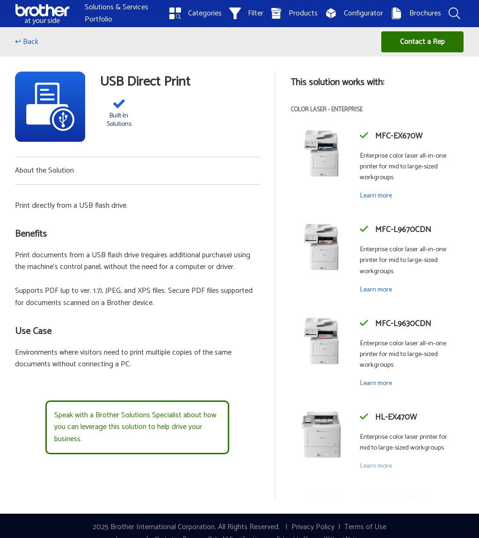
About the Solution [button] (44, 170)
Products (294, 13)
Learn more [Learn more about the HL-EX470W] (376, 466)
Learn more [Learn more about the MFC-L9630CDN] (376, 383)
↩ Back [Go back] (26, 42)
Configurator (354, 13)
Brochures (416, 13)
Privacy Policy (312, 527)
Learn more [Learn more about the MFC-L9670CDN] (376, 289)
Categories (195, 13)
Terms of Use (365, 527)
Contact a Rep (422, 42)
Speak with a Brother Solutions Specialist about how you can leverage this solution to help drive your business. (135, 427)
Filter (246, 13)
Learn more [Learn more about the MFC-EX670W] (376, 195)
